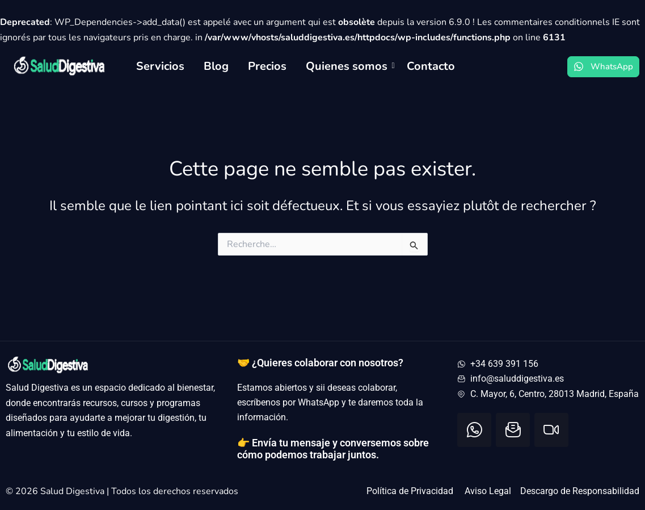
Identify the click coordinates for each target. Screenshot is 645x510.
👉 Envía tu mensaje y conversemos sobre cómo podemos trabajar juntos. (333, 449)
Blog (216, 66)
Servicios (160, 66)
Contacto (431, 66)
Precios (267, 66)
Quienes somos (348, 66)
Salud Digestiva (73, 491)
